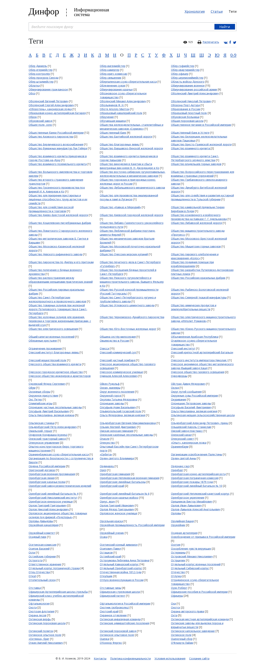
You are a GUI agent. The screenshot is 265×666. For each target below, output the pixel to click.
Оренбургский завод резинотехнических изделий (60, 486)
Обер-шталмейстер (41, 81)
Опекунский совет (182, 438)
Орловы (176, 513)
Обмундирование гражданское (48, 89)
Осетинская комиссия (42, 544)
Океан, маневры (110, 387)
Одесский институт (183, 348)
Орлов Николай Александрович (49, 509)
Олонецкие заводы (112, 403)
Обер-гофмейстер (182, 66)
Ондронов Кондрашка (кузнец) (48, 435)
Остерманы (178, 552)
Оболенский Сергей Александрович (51, 105)
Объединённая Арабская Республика (194, 336)
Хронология (195, 11)
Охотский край (109, 611)
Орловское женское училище (118, 513)
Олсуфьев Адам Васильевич (118, 407)
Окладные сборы (39, 391)
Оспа (32, 552)
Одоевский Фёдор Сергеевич (47, 384)
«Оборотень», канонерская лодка (50, 109)
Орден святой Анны (183, 458)
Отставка (35, 588)
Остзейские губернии (42, 556)
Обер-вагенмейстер (112, 66)
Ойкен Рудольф (110, 384)
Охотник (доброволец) (114, 607)
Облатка (34, 85)
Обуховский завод (40, 121)
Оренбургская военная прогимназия (52, 474)
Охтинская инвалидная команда (120, 619)
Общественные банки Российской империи (56, 132)
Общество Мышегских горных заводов (196, 246)
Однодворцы (179, 376)
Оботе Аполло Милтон (114, 109)
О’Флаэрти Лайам (182, 643)
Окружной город (110, 395)
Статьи (217, 11)
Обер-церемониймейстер (187, 77)
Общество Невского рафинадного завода (55, 254)
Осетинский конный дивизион (119, 544)
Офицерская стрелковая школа (120, 591)
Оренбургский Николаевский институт (53, 497)
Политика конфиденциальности (130, 658)
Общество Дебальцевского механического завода (132, 187)
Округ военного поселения (117, 391)
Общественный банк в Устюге (190, 132)
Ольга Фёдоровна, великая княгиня (122, 415)
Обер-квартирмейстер (185, 70)
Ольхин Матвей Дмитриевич (118, 427)
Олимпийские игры (40, 403)
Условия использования (170, 658)
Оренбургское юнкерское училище (51, 501)
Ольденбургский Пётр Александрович (53, 427)
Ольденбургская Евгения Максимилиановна (128, 423)
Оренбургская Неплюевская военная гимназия (129, 478)
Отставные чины (110, 588)
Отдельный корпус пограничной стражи (54, 568)
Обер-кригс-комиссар (113, 73)
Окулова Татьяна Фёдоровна (118, 399)
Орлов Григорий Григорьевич (47, 505)
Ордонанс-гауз (180, 466)
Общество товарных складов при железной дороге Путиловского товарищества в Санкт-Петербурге (58, 309)
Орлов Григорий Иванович (117, 505)
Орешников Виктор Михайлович (191, 501)
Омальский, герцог (41, 431)
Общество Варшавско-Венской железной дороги (131, 148)
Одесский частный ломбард (117, 360)
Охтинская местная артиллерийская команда (200, 619)
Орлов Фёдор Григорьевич (117, 509)
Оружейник (178, 525)
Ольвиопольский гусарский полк (120, 411)
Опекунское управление (44, 442)
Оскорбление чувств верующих (191, 548)
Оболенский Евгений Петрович (48, 101)
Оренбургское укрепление (187, 497)
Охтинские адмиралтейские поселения (124, 623)
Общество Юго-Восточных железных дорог (128, 329)
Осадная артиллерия (184, 533)
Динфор (44, 11)
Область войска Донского (188, 81)
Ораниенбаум (179, 446)
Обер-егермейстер (41, 70)
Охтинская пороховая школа (47, 623)
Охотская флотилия (41, 611)
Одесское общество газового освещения (197, 372)
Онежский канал (181, 435)
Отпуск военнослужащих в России (122, 580)
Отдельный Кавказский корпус (119, 564)
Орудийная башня (182, 521)
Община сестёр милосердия (118, 336)
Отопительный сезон (42, 580)
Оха (173, 603)
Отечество (178, 572)
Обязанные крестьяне (43, 340)
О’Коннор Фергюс (111, 643)
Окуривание (178, 399)
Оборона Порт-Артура (185, 105)
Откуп (32, 576)
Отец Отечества (39, 572)
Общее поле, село (40, 125)
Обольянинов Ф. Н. (112, 105)
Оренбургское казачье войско (119, 497)
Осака (103, 537)
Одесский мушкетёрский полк (47, 360)
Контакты (100, 658)
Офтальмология (39, 603)
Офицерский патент (112, 595)
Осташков (106, 552)
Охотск (175, 607)
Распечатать (211, 42)
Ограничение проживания (45, 348)
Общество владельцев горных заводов (196, 164)
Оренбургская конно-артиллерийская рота (198, 474)
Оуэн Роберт (179, 588)
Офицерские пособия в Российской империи (199, 591)
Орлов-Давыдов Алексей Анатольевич (195, 509)
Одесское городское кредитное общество (56, 372)
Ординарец (107, 466)
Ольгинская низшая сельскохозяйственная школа (203, 415)
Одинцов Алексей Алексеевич (119, 376)
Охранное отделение (113, 615)
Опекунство (107, 442)
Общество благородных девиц (119, 144)
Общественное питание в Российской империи (201, 125)
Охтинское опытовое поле (117, 635)
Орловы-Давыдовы (41, 521)
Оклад (175, 387)
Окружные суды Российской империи (194, 395)
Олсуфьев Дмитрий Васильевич (49, 411)
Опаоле (105, 438)
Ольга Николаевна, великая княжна (51, 415)
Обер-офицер (179, 73)
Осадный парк (37, 537)
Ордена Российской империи (47, 466)
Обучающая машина (113, 121)
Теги (233, 11)
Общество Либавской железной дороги (196, 223)
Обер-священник (110, 77)
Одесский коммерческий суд (118, 352)
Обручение (107, 117)
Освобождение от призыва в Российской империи (203, 537)
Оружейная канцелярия (44, 525)
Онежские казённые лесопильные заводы (126, 435)
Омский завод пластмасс (187, 431)
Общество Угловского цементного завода (127, 305)
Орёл (103, 470)
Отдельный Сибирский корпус (190, 568)
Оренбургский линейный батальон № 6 (124, 493)
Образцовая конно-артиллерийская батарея (57, 113)
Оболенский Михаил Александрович (123, 101)
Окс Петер (35, 399)
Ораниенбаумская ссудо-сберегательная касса (59, 454)
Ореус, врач (107, 501)
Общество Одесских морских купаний (124, 254)
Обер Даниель (38, 66)
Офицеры (177, 595)
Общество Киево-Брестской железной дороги (58, 215)
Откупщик (106, 576)
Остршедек (178, 560)
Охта (174, 615)
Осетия (175, 544)
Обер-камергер (109, 70)
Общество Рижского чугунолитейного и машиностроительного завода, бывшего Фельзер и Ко (132, 281)
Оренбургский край (112, 486)
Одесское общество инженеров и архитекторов (60, 376)
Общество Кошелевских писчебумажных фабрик (60, 223)
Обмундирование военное (188, 85)
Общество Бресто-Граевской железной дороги (201, 144)
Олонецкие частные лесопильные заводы (55, 407)
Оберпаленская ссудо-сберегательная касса (128, 81)
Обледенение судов (112, 85)
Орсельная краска (111, 521)
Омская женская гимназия (116, 431)
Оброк (33, 117)
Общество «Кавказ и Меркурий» (120, 207)
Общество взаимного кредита (191, 148)
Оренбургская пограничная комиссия (195, 478)
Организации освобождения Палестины (196, 454)
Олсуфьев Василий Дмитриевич (191, 407)
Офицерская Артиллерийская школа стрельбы (58, 591)
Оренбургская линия (42, 478)
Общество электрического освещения (53, 329)
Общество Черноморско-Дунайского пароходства (132, 317)
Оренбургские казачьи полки (47, 482)
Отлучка (176, 576)
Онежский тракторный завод (47, 438)
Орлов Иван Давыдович (186, 505)
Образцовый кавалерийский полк (121, 113)
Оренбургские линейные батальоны (123, 482)
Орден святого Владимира (117, 458)
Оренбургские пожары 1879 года (192, 482)
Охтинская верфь (40, 619)
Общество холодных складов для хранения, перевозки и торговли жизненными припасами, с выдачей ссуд (60, 321)
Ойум (32, 387)
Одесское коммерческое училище (121, 372)
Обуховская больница (185, 117)
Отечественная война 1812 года (120, 572)
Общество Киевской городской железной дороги (131, 215)
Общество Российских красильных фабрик (198, 278)
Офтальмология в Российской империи (125, 603)
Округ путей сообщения (186, 391)
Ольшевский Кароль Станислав (191, 427)
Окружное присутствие (43, 395)
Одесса (104, 348)
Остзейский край (110, 556)
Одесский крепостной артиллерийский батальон (202, 352)
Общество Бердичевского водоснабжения (56, 144)
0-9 (233, 55)
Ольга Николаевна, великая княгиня (194, 411)
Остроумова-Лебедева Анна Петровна (124, 560)
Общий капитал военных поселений (52, 336)
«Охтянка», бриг (39, 639)
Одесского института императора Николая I (199, 360)
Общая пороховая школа (187, 121)
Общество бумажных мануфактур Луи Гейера (58, 148)
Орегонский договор (42, 470)
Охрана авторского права (187, 611)
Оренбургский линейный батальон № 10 (196, 486)
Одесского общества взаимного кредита (55, 364)
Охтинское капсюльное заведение (193, 631)
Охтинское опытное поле (45, 635)
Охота (33, 607)
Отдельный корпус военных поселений (196, 564)
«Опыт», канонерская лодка (188, 442)
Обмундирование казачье (116, 89)
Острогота (36, 560)
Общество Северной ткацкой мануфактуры (199, 297)
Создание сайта (199, 658)
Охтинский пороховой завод (118, 631)
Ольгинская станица (41, 423)
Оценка (104, 639)
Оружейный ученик (112, 533)
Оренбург (177, 470)
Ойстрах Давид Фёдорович (188, 384)
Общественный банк (113, 132)
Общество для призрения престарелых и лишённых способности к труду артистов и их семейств (58, 199)
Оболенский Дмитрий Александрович (195, 93)
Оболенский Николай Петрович (191, 101)
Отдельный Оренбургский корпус (121, 568)
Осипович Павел (110, 548)
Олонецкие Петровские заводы (191, 403)
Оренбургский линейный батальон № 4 (53, 493)
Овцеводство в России (114, 340)
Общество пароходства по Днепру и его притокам (61, 262)
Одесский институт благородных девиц (54, 352)
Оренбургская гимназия (115, 474)
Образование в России (185, 109)
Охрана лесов (37, 615)
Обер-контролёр (39, 73)
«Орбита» (106, 454)
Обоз (32, 93)
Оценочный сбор (182, 639)
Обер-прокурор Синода (43, 77)
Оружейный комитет (42, 533)
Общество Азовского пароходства (51, 136)
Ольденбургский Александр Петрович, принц (199, 423)
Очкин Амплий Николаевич (46, 643)
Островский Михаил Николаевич (192, 556)
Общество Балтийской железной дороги (126, 136)
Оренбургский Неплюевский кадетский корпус (200, 493)
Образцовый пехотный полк (189, 113)
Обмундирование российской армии (194, 89)
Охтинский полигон (41, 631)
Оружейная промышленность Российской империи (132, 525)
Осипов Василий (39, 548)
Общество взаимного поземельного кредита (58, 164)
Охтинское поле (181, 635)
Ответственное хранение (45, 564)
